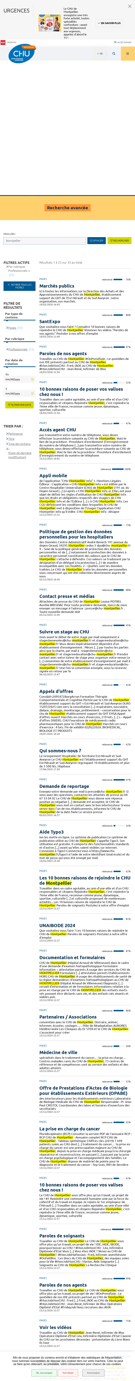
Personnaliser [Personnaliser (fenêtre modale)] (93, 1373)
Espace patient (18, 1329)
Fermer (129, 6)
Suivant (127, 1270)
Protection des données (24, 1349)
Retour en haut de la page (126, 1283)
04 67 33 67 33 (103, 1303)
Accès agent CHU (20, 1333)
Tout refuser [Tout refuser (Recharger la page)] (67, 1373)
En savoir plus (111, 23)
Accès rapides (122, 42)
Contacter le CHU (105, 1292)
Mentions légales (20, 1345)
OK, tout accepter (44, 1373)
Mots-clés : (10, 99)
